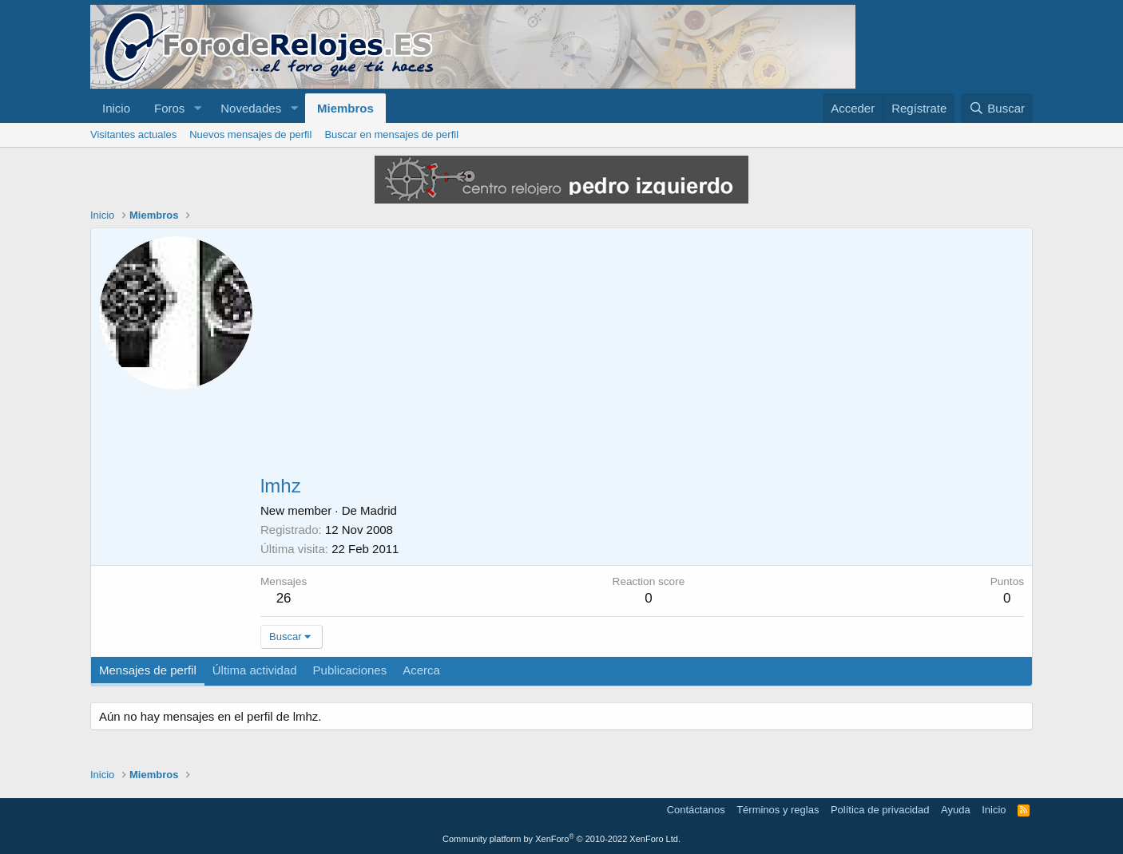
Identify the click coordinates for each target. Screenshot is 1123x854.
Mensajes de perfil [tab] (147, 670)
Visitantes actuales (133, 134)
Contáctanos (696, 810)
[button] (197, 108)
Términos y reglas (777, 810)
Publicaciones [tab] (350, 670)
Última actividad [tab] (254, 670)
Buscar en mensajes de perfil (391, 134)
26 (284, 598)
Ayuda (955, 810)
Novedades (250, 108)
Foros (169, 108)
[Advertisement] (642, 356)
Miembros (345, 108)
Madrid (378, 510)
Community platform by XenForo (561, 839)
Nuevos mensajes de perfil (250, 134)
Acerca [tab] (421, 670)
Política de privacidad (880, 810)
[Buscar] (997, 108)
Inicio (116, 108)
